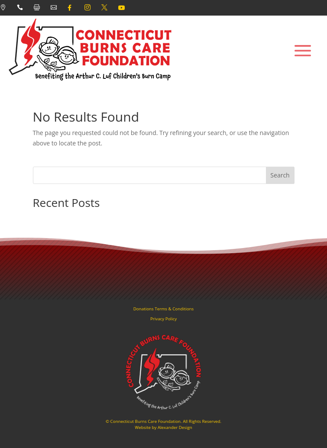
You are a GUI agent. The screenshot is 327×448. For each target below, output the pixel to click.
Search (279, 175)
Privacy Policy (163, 319)
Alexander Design (175, 427)
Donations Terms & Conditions (163, 309)
